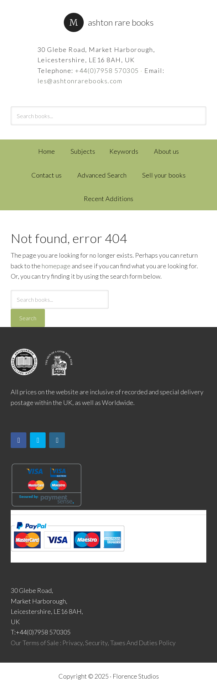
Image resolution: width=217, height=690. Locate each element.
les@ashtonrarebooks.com (80, 81)
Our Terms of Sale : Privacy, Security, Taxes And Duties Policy (93, 643)
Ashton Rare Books (121, 22)
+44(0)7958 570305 (107, 70)
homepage (56, 266)
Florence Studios (136, 676)
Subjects (83, 151)
